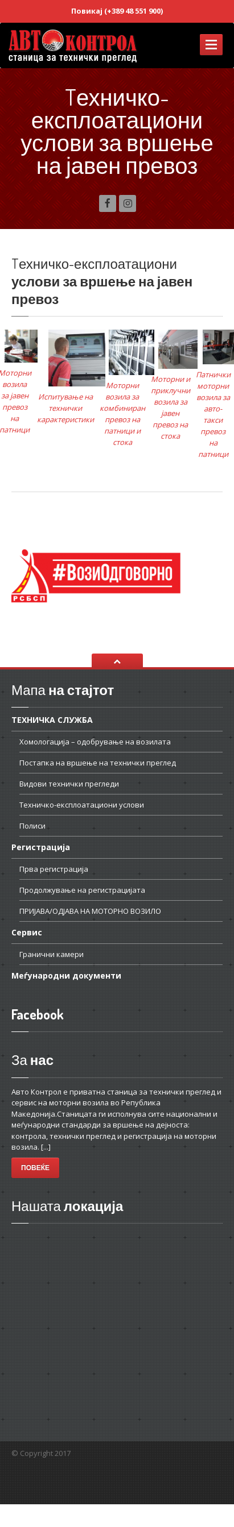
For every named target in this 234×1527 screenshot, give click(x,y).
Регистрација (40, 847)
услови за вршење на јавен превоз (101, 281)
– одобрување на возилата (95, 742)
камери (51, 954)
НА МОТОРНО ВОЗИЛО (90, 911)
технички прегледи (69, 784)
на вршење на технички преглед (97, 763)
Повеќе (35, 1167)
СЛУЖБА (52, 720)
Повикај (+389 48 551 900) (117, 11)
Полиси (32, 826)
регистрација (53, 869)
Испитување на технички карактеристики (65, 408)
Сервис (26, 932)
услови (81, 805)
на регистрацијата (82, 890)
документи (66, 975)
